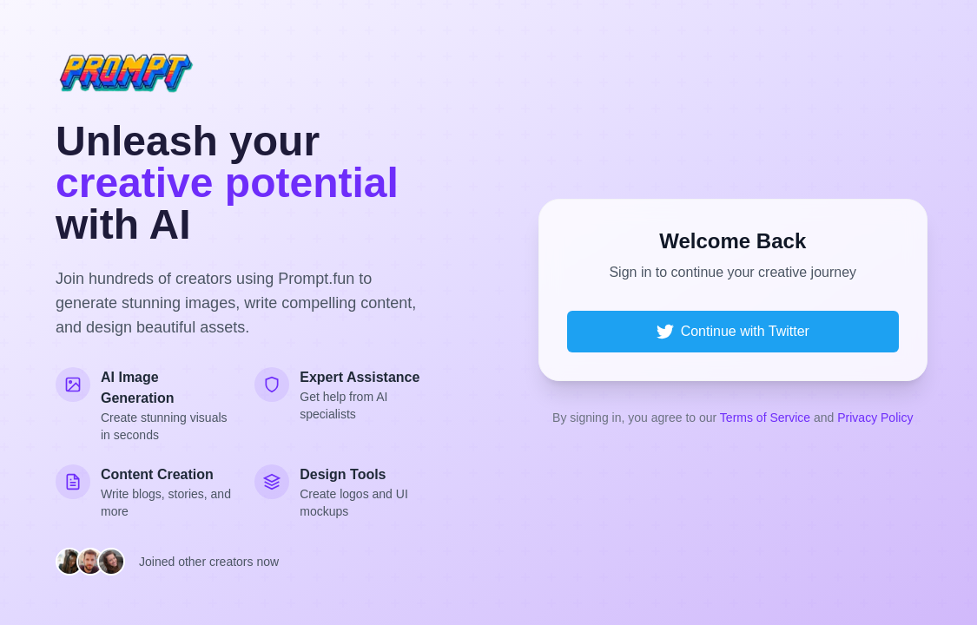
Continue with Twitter (733, 331)
